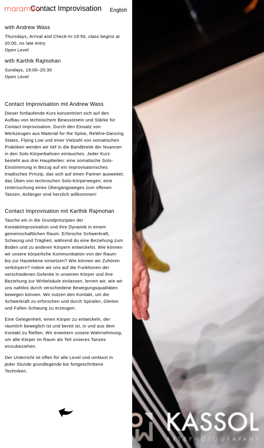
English (118, 10)
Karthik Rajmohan (38, 61)
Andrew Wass (33, 27)
